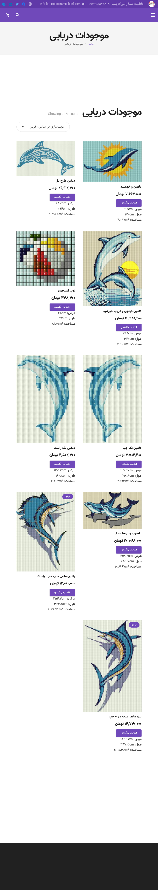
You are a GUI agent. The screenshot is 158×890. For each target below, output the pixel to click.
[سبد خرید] (7, 15)
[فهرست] (152, 15)
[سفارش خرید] (43, 127)
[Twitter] (17, 4)
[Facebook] (23, 4)
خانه (91, 44)
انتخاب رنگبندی (129, 203)
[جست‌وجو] (17, 15)
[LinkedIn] (10, 4)
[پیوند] (152, 4)
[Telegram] (4, 4)
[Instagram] (30, 4)
